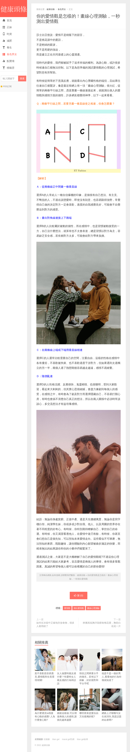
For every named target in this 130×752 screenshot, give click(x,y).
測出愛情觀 (79, 608)
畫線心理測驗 (93, 608)
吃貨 (7, 33)
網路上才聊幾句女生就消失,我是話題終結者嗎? (112, 705)
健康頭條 (13, 8)
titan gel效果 (82, 739)
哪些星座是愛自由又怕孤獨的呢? (89, 703)
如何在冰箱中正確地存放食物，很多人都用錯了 (55, 624)
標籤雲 (8, 67)
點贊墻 (8, 61)
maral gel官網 (68, 739)
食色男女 (10, 54)
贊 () (78, 595)
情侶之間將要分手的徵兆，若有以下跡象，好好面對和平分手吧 (89, 667)
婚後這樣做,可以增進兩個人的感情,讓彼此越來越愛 (67, 705)
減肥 (7, 40)
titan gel (55, 739)
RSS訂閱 (6, 86)
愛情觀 (67, 608)
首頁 (7, 20)
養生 (7, 47)
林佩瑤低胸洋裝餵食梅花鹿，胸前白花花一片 (102, 624)
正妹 (7, 27)
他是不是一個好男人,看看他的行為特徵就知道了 (112, 665)
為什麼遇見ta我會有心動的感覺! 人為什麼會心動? (45, 705)
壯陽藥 (47, 739)
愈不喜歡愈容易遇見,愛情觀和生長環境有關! (45, 665)
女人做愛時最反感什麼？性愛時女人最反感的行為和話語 (67, 667)
